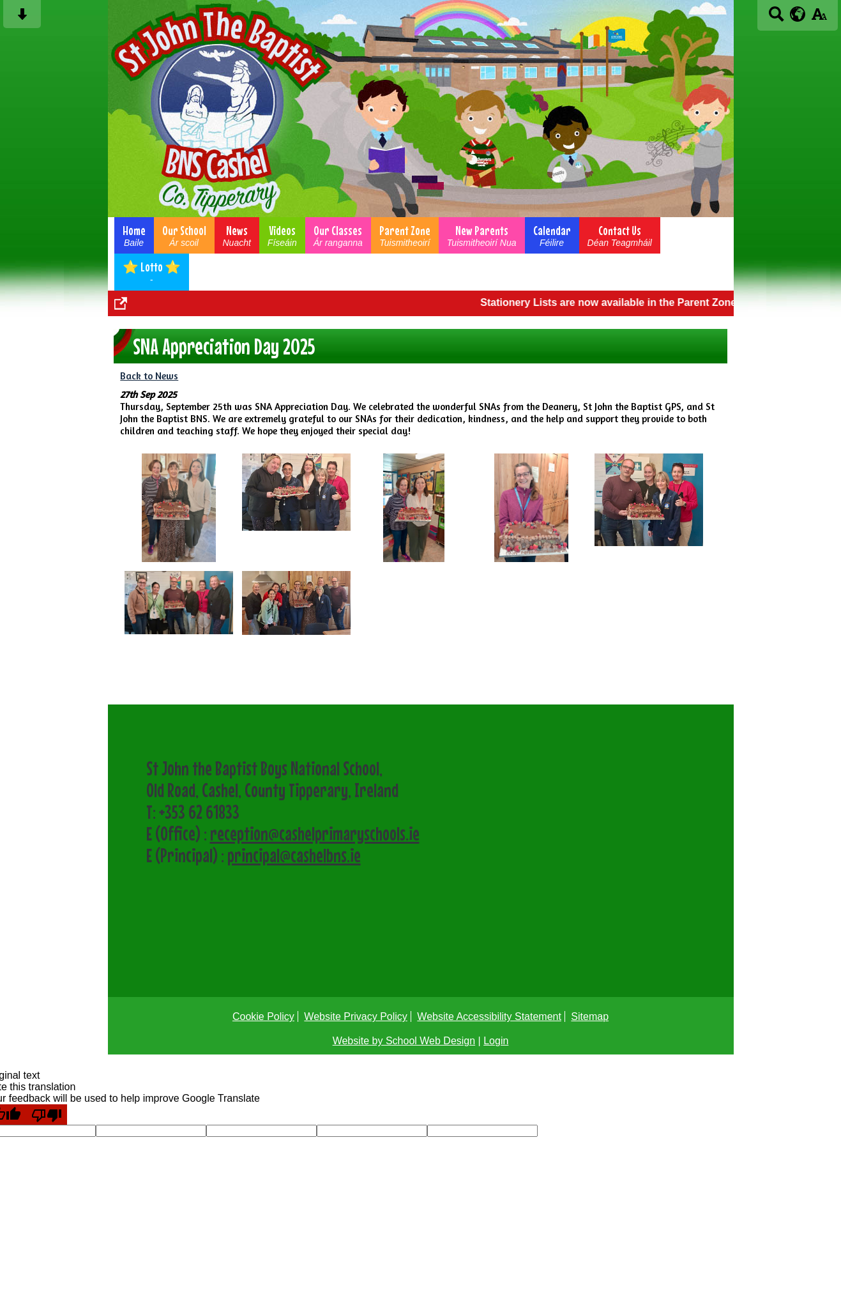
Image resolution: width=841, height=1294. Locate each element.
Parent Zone (404, 235)
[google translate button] (798, 14)
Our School (184, 235)
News (237, 235)
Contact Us (619, 235)
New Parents (482, 235)
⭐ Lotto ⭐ (152, 272)
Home (134, 235)
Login (495, 1040)
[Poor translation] (46, 1114)
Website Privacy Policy (355, 1016)
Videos (282, 235)
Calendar (552, 235)
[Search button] (776, 18)
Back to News (149, 376)
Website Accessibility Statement (489, 1016)
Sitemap (590, 1016)
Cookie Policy (263, 1016)
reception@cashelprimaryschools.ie (315, 833)
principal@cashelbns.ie (294, 855)
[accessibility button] (819, 18)
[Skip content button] (22, 18)
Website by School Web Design (404, 1040)
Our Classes (338, 235)
